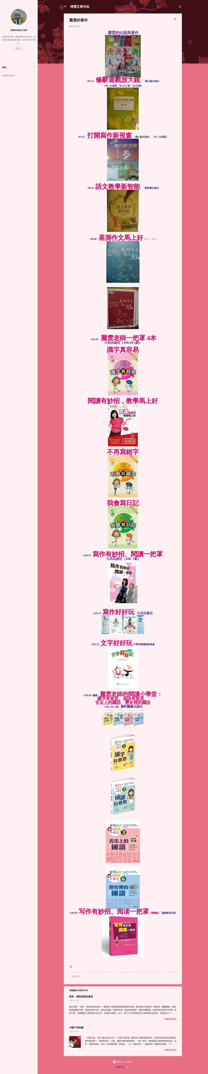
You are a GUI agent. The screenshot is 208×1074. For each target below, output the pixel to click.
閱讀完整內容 (171, 1019)
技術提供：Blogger (123, 1062)
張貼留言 (76, 976)
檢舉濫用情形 (8, 75)
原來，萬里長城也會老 (81, 996)
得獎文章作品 (79, 6)
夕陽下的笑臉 (76, 1027)
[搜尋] (180, 7)
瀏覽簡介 (19, 48)
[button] (175, 19)
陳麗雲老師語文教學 (18, 30)
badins (128, 1067)
